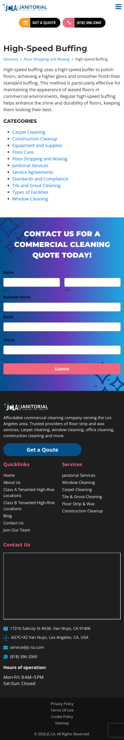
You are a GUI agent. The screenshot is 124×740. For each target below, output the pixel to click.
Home (9, 475)
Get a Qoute (42, 449)
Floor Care (23, 152)
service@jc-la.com (27, 647)
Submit (62, 369)
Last (67, 290)
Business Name (18, 297)
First (6, 290)
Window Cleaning (30, 199)
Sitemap (62, 723)
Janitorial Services (30, 165)
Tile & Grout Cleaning (82, 496)
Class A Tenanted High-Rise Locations (29, 492)
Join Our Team (16, 530)
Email (9, 317)
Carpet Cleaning (28, 132)
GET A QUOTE (44, 22)
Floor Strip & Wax (78, 503)
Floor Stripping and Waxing (46, 59)
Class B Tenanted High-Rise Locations (29, 505)
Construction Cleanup (34, 139)
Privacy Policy (62, 703)
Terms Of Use (62, 710)
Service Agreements (32, 172)
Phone (10, 340)
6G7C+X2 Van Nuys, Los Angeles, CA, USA (49, 637)
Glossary (10, 59)
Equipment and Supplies (37, 145)
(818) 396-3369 (89, 22)
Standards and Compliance (40, 179)
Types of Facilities (30, 192)
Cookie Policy (62, 716)
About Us (12, 482)
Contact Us (13, 523)
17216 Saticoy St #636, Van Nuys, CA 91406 (50, 628)
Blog (7, 515)
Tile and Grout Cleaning (36, 185)
